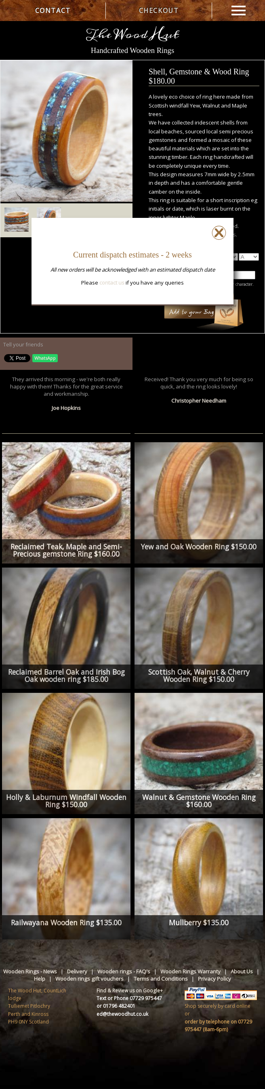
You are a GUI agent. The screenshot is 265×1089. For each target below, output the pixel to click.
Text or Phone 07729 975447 (129, 998)
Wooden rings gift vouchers (89, 978)
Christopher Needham (198, 400)
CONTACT (53, 10)
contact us (111, 282)
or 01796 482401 (116, 1005)
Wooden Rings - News (30, 971)
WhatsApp (45, 358)
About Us (242, 971)
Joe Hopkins (66, 408)
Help (39, 978)
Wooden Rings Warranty (190, 971)
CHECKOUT (159, 10)
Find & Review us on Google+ (130, 990)
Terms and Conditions (161, 978)
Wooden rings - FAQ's (123, 971)
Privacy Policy (214, 978)
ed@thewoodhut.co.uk (122, 1014)
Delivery (77, 971)
